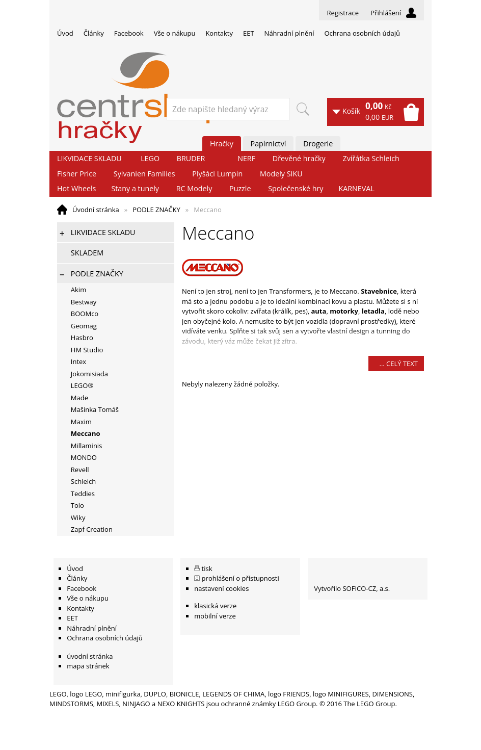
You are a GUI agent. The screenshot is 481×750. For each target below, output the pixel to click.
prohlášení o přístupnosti (240, 578)
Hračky (221, 143)
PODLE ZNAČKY (156, 209)
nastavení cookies (221, 588)
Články (94, 33)
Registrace (343, 12)
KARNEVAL (356, 188)
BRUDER (191, 158)
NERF (246, 158)
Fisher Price (76, 173)
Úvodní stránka (95, 209)
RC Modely (194, 188)
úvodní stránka (90, 656)
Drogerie (318, 143)
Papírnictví (268, 143)
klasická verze (215, 605)
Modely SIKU (281, 173)
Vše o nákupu (175, 33)
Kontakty (219, 33)
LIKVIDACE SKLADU (89, 158)
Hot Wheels (76, 188)
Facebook (129, 33)
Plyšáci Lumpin (217, 173)
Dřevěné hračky (299, 158)
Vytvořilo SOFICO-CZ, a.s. (352, 588)
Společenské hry (295, 188)
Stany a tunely (135, 188)
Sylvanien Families (144, 173)
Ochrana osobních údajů (361, 33)
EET (248, 33)
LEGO (150, 158)
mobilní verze (215, 615)
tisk (207, 568)
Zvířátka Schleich (371, 158)
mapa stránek (88, 665)
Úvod (65, 33)
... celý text (398, 363)
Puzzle (240, 188)
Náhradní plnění (289, 33)
